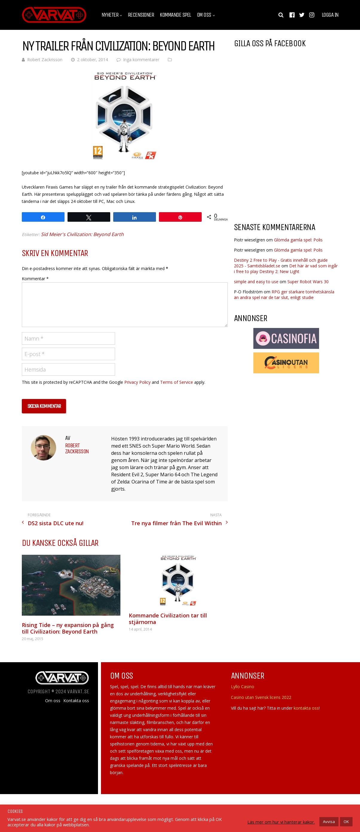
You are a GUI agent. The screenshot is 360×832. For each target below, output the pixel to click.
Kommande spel (175, 15)
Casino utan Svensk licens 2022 (261, 697)
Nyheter (110, 15)
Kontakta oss (76, 701)
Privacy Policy (137, 382)
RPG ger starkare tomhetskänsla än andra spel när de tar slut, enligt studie (284, 294)
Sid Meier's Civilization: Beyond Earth (82, 234)
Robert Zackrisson (44, 59)
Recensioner (141, 15)
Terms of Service (176, 382)
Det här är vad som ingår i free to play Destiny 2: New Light (286, 268)
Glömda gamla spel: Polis (298, 240)
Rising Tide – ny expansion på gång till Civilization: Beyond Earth (68, 628)
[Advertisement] (284, 170)
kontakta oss (306, 708)
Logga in (330, 15)
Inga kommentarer (141, 59)
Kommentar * (35, 278)
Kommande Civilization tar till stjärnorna (168, 618)
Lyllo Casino (242, 686)
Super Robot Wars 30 (308, 281)
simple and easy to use (256, 281)
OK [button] (346, 821)
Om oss (204, 15)
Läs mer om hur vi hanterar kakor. (281, 822)
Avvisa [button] (329, 821)
